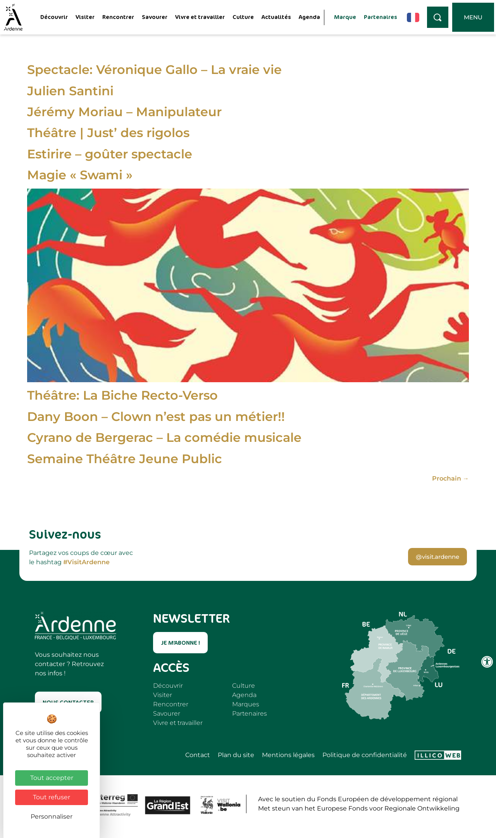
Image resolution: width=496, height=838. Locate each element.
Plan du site (236, 755)
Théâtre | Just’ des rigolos (108, 132)
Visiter (85, 17)
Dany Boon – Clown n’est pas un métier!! (156, 416)
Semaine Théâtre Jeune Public (124, 458)
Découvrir (54, 17)
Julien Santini (70, 90)
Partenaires (380, 17)
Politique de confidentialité (364, 755)
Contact (197, 755)
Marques (245, 704)
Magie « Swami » (80, 174)
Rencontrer (118, 17)
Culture (243, 17)
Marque (345, 17)
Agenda (309, 17)
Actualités (276, 17)
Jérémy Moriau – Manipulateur (124, 111)
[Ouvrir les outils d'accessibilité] (487, 661)
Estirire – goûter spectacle (109, 153)
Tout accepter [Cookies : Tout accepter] (51, 777)
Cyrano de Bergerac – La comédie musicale (164, 437)
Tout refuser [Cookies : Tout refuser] (51, 797)
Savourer (154, 17)
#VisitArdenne (86, 562)
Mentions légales (288, 755)
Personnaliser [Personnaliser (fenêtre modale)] (51, 816)
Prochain (450, 478)
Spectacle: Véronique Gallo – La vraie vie (154, 69)
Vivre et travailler (200, 17)
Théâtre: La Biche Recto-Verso (122, 395)
